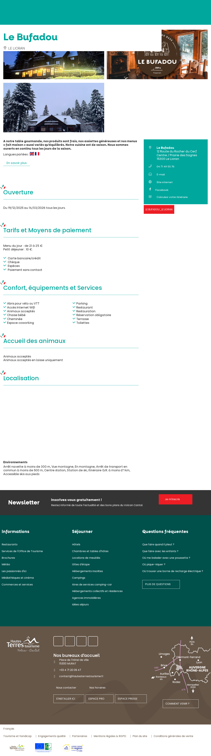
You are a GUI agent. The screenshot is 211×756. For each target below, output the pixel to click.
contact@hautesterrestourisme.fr (81, 676)
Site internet (165, 182)
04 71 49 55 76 (165, 166)
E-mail (161, 174)
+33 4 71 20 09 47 (70, 670)
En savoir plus (17, 163)
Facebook (161, 190)
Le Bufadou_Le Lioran (159, 209)
